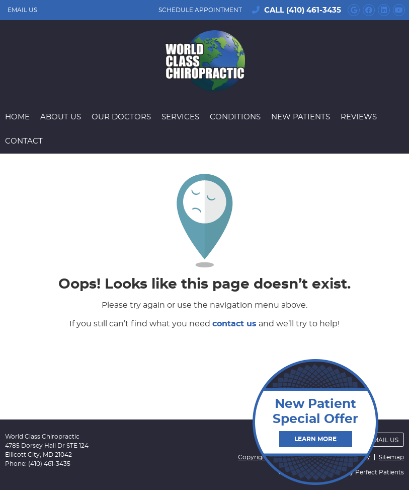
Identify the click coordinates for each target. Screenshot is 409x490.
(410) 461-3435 (313, 10)
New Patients (300, 117)
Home (17, 117)
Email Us (22, 10)
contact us (234, 324)
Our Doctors (121, 117)
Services (180, 117)
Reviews (359, 117)
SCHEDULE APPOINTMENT (200, 10)
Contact (24, 141)
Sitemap (391, 457)
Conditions (235, 117)
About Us (60, 117)
